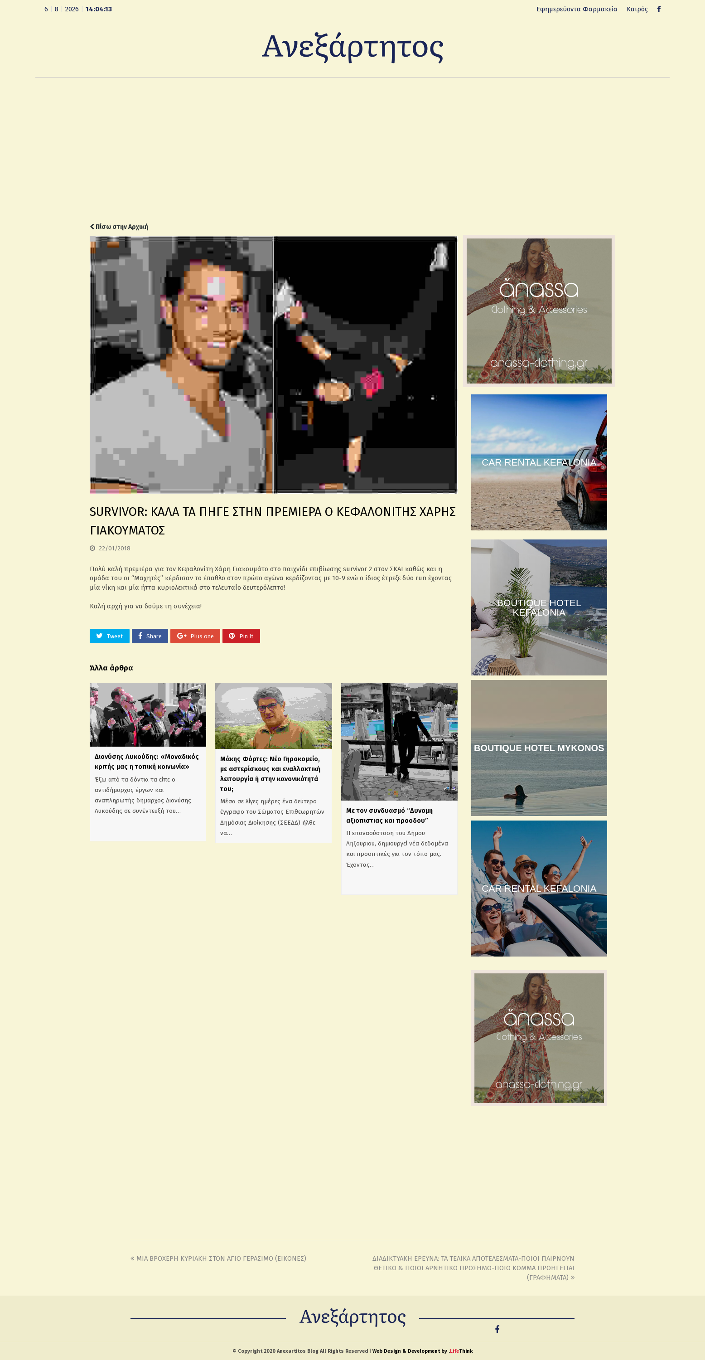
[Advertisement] (352, 150)
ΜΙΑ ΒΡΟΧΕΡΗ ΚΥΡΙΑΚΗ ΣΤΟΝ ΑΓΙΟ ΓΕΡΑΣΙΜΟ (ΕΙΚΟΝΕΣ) (218, 1258)
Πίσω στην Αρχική (119, 227)
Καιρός (637, 9)
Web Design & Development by (422, 1351)
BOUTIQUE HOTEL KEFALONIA (539, 607)
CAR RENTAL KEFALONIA (539, 462)
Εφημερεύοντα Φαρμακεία (577, 9)
